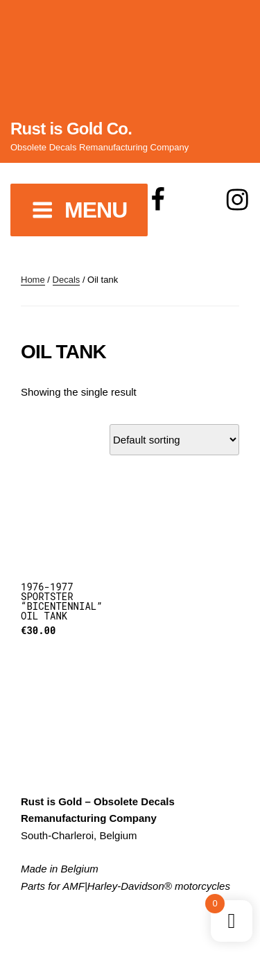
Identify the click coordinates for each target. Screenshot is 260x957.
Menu (79, 209)
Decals (66, 279)
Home (33, 279)
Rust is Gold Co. (71, 128)
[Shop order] (174, 439)
